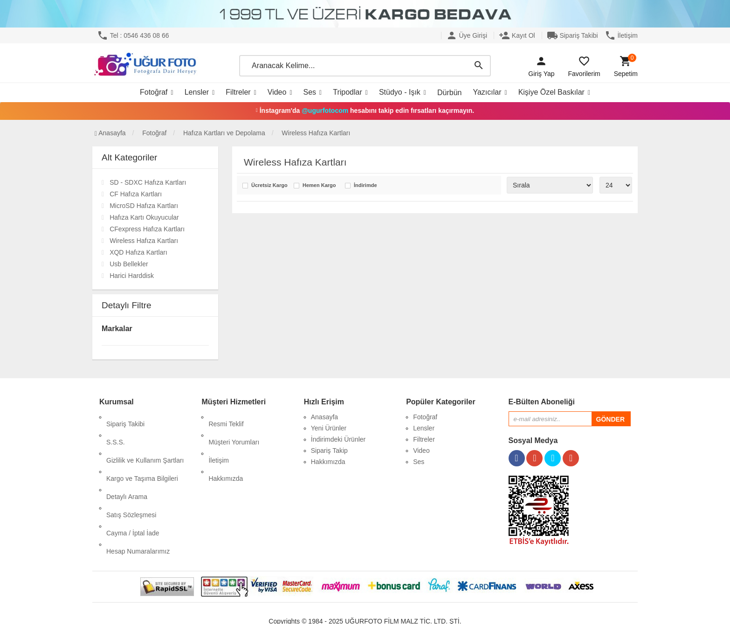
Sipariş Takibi (572, 35)
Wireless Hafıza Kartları (144, 240)
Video (277, 92)
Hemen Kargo (319, 185)
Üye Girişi (467, 35)
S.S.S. (115, 428)
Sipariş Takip (329, 450)
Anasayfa (110, 133)
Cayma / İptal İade (132, 484)
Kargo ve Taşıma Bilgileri (142, 450)
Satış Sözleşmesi (131, 473)
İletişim (621, 35)
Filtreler (238, 92)
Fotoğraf (154, 92)
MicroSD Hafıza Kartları (144, 205)
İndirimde (365, 185)
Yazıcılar (487, 92)
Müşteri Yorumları (233, 428)
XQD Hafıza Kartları (138, 252)
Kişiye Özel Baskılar (551, 92)
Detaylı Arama (126, 461)
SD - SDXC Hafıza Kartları (148, 182)
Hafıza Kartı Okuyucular (144, 217)
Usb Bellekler (129, 264)
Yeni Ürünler (329, 428)
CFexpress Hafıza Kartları (147, 229)
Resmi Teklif (225, 417)
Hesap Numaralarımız (138, 495)
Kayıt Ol (517, 35)
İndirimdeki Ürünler (338, 439)
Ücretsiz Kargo (269, 185)
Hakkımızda (225, 450)
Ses (310, 92)
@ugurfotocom (325, 110)
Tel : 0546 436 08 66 (133, 35)
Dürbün (449, 93)
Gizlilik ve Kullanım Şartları (145, 439)
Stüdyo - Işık (399, 92)
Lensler (197, 92)
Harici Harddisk (132, 275)
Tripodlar (347, 92)
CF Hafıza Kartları (136, 194)
